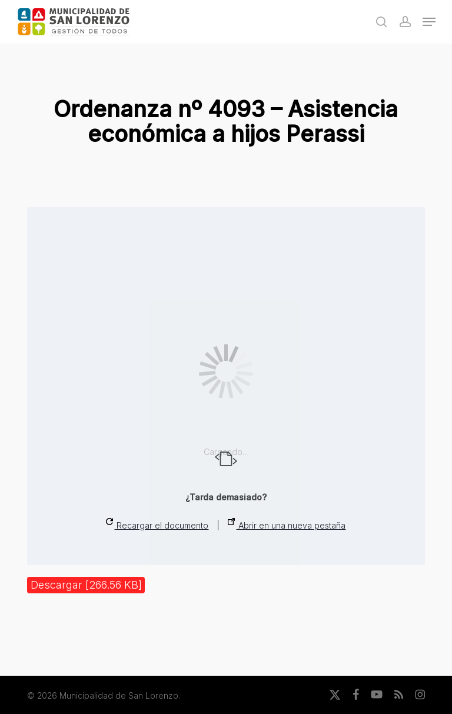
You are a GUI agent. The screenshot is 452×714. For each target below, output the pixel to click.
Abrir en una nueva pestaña (286, 524)
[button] (429, 22)
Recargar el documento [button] (157, 524)
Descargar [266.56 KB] (86, 585)
